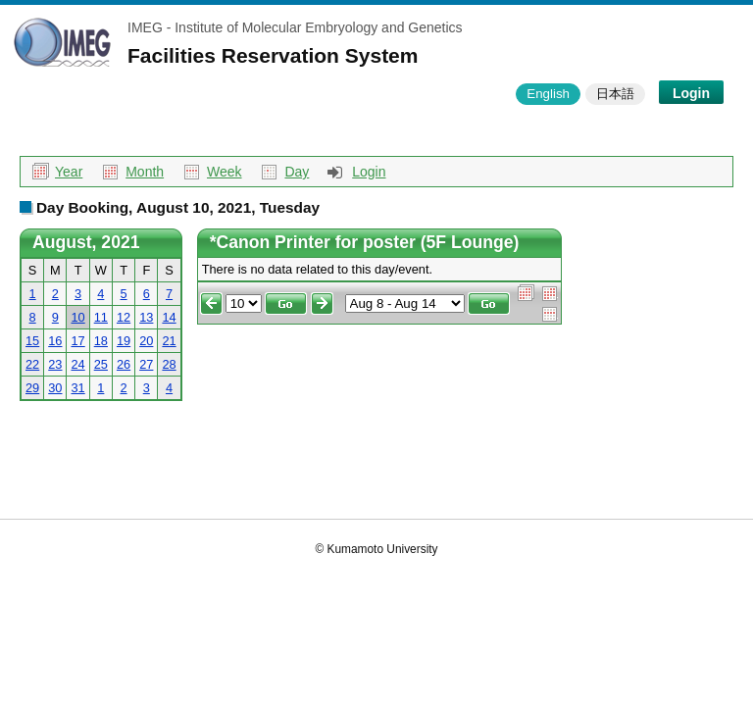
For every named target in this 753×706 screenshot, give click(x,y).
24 (77, 364)
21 (169, 340)
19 (123, 340)
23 (55, 364)
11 (101, 317)
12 (123, 317)
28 (169, 364)
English (548, 93)
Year (68, 171)
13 (146, 317)
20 (146, 340)
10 (77, 317)
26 (123, 364)
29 (32, 387)
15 (32, 340)
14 (169, 317)
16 (55, 340)
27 (146, 364)
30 (55, 387)
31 (77, 387)
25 (101, 364)
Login (691, 93)
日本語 (615, 93)
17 (77, 340)
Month (145, 171)
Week (224, 171)
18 (101, 340)
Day (296, 171)
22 (32, 364)
